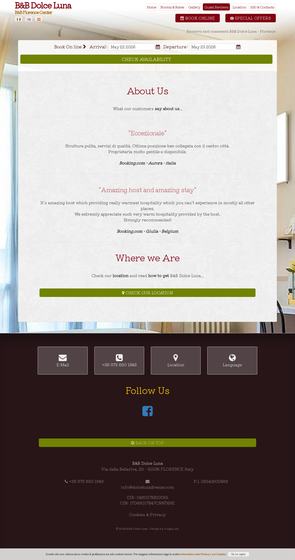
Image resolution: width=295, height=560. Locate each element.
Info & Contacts (262, 7)
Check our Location (147, 292)
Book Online (197, 18)
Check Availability (146, 59)
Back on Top (147, 442)
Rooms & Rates (172, 7)
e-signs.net (171, 528)
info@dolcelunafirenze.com (147, 487)
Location (239, 7)
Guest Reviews (216, 7)
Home (151, 7)
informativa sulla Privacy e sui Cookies (203, 554)
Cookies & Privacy (147, 514)
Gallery (194, 7)
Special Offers (250, 18)
